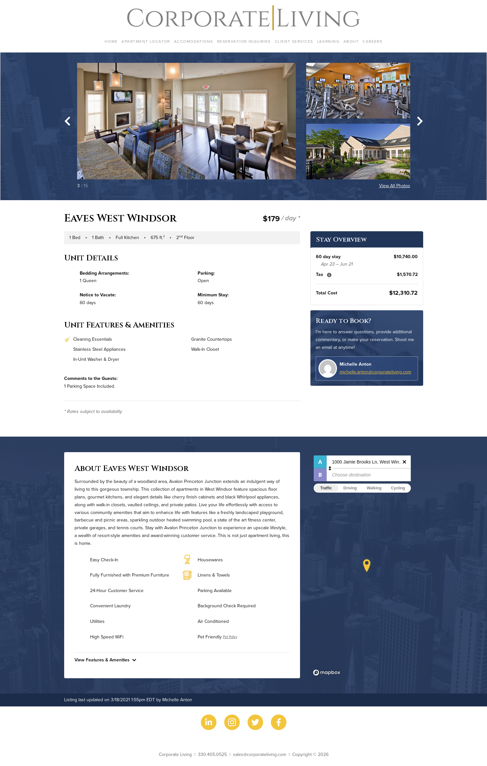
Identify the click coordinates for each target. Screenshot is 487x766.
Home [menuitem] (111, 41)
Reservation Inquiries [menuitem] (244, 41)
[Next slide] (420, 121)
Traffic (326, 488)
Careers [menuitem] (372, 41)
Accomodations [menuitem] (193, 41)
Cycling (398, 488)
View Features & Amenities (105, 660)
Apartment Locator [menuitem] (146, 41)
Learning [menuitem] (328, 41)
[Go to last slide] (67, 121)
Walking (374, 488)
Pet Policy (230, 636)
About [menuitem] (351, 41)
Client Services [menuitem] (294, 41)
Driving (350, 488)
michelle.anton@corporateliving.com (375, 372)
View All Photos (394, 185)
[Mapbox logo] (326, 672)
